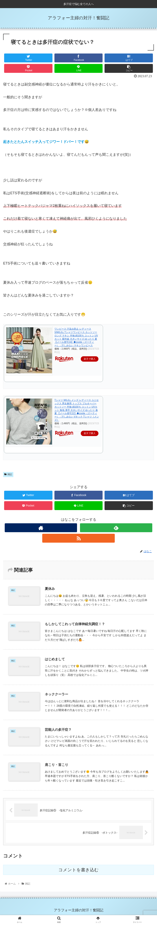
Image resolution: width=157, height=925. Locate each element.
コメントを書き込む (78, 869)
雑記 (8, 474)
